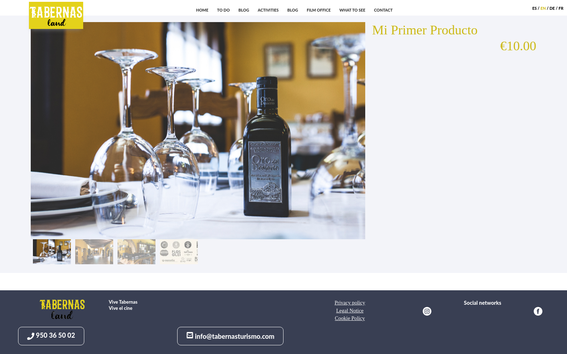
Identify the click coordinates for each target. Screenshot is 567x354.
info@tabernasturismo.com (230, 336)
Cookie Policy (350, 318)
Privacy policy (349, 302)
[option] (199, 130)
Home (202, 10)
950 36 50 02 (51, 335)
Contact (383, 10)
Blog (292, 10)
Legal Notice (350, 310)
